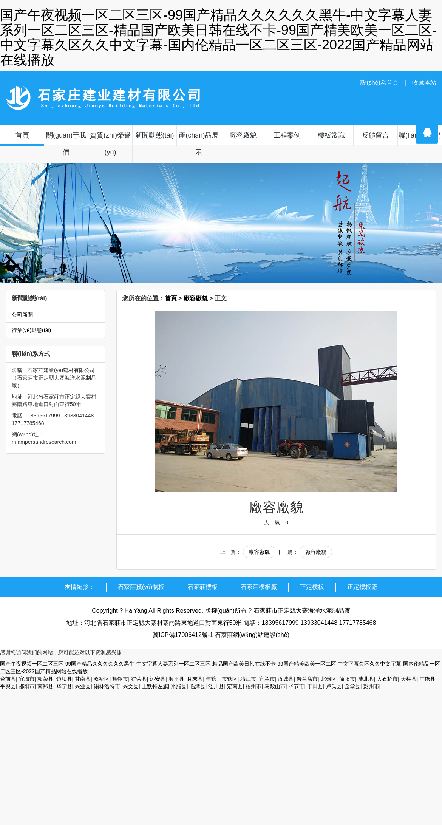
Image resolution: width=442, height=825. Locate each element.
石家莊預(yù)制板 (141, 587)
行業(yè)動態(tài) (31, 330)
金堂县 (352, 686)
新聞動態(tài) (154, 135)
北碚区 (329, 679)
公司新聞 (22, 315)
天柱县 (409, 679)
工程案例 (287, 135)
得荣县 (139, 679)
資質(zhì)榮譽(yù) (110, 143)
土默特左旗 (155, 686)
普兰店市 (307, 679)
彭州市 (371, 686)
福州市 (253, 686)
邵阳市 (27, 686)
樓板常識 (331, 135)
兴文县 (131, 686)
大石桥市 (387, 679)
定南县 (235, 686)
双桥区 (102, 679)
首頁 (22, 135)
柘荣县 (45, 679)
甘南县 (83, 679)
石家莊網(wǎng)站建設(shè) (252, 635)
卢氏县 (334, 686)
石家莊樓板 (202, 587)
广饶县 (427, 679)
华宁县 (64, 686)
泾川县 (216, 686)
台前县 (8, 679)
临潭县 (198, 686)
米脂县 (179, 686)
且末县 (195, 679)
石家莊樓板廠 (259, 587)
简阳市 (347, 679)
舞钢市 (120, 679)
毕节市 (296, 686)
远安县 (157, 679)
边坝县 (64, 679)
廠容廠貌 (243, 135)
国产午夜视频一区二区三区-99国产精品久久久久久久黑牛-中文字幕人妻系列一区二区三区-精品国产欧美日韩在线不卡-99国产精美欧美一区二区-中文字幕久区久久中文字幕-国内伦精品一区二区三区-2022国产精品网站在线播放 (218, 37)
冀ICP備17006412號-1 (183, 635)
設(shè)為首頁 (379, 82)
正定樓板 (312, 587)
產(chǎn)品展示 (198, 143)
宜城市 (27, 679)
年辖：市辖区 (222, 679)
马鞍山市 (275, 686)
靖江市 (248, 679)
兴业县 (83, 686)
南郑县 (45, 686)
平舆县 (8, 686)
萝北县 (366, 679)
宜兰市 (267, 679)
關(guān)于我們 (66, 143)
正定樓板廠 (362, 587)
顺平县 (176, 679)
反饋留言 (375, 135)
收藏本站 (424, 82)
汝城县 (286, 679)
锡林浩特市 (107, 686)
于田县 (315, 686)
